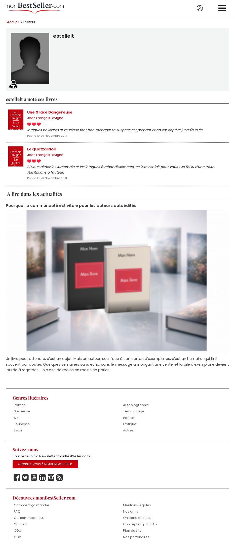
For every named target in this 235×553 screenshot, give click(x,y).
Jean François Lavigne (45, 118)
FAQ (17, 514)
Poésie (128, 420)
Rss (59, 480)
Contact (20, 527)
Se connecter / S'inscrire (199, 8)
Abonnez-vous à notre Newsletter (45, 467)
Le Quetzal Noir (41, 149)
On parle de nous (137, 521)
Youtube (34, 480)
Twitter (25, 480)
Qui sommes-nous (29, 521)
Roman (20, 407)
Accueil (13, 22)
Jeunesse (22, 426)
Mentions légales (137, 508)
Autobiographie (136, 407)
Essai (18, 433)
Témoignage (133, 413)
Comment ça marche (31, 508)
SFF (16, 420)
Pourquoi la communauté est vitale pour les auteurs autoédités (71, 207)
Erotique (129, 426)
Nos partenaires (136, 540)
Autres (128, 433)
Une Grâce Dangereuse (49, 112)
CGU (17, 533)
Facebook (17, 480)
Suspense (22, 413)
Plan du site (132, 533)
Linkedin (42, 480)
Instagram (51, 480)
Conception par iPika (140, 527)
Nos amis (130, 514)
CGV (17, 540)
